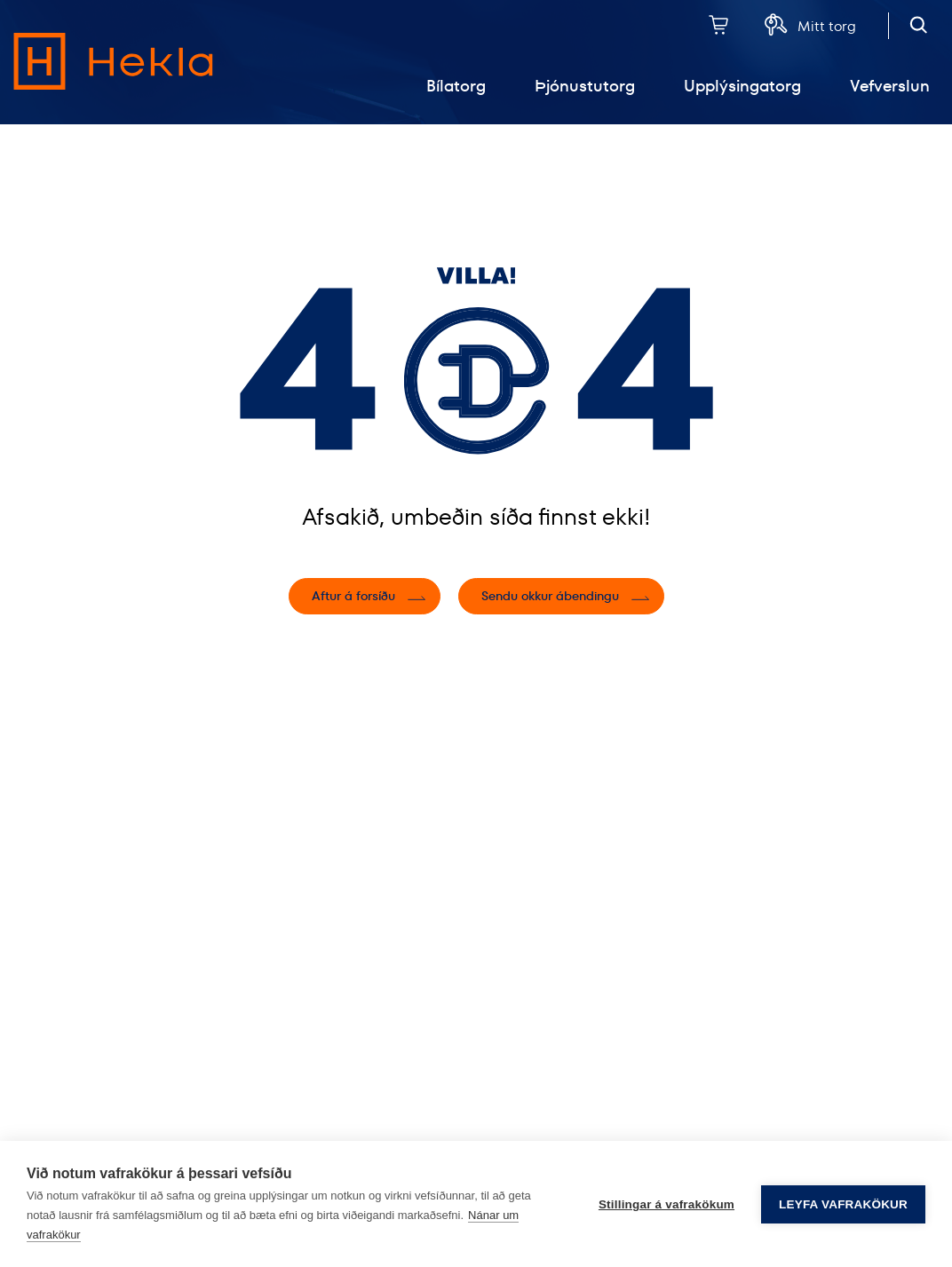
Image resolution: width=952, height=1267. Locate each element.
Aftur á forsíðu (353, 596)
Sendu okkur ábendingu (550, 596)
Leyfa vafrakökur (843, 1204)
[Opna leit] (919, 24)
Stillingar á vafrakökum (666, 1204)
